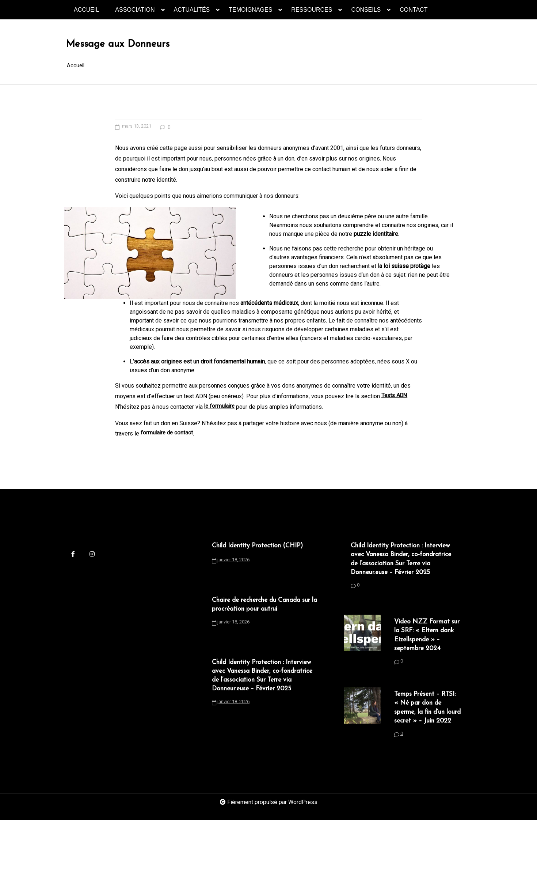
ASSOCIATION (135, 13)
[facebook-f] (73, 573)
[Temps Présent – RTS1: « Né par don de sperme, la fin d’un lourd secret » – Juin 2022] (362, 764)
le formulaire (220, 424)
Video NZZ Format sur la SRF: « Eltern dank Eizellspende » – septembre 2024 (428, 672)
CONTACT (413, 10)
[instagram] (92, 573)
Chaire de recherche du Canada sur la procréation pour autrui (265, 639)
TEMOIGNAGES (250, 13)
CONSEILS (366, 13)
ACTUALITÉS (192, 13)
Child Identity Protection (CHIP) (253, 569)
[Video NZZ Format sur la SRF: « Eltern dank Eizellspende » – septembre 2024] (362, 681)
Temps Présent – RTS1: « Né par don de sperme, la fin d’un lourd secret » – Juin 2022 (428, 755)
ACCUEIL (86, 10)
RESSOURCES (311, 13)
